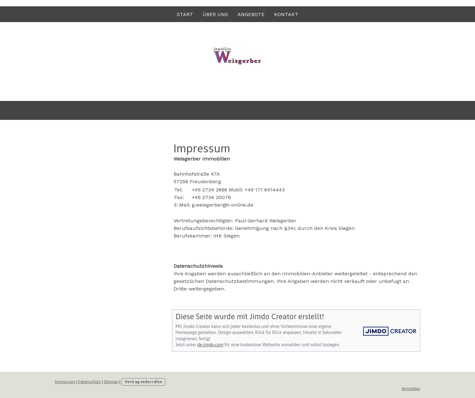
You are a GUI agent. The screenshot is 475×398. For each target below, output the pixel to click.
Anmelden (411, 388)
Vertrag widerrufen (143, 381)
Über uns (215, 14)
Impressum (65, 381)
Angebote (251, 14)
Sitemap (111, 381)
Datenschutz (89, 381)
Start (185, 14)
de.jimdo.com (210, 344)
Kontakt (286, 14)
